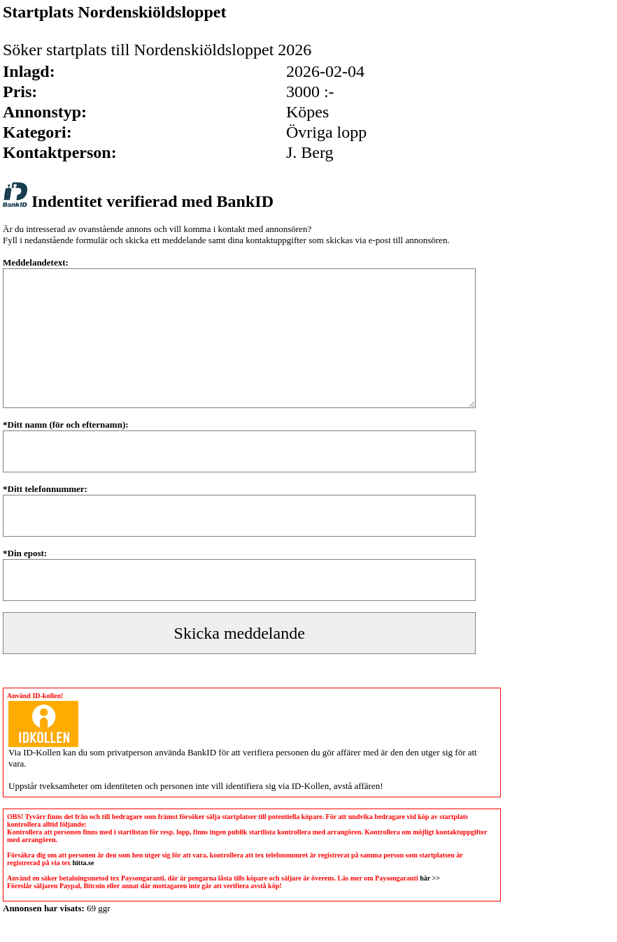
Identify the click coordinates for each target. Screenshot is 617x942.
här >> (430, 878)
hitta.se (83, 863)
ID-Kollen (41, 752)
